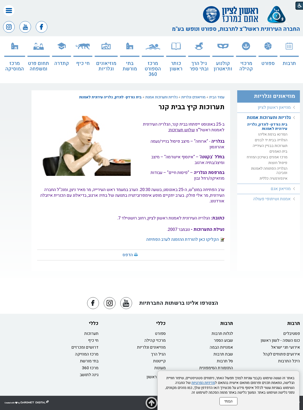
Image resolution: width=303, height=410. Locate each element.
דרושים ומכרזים (84, 347)
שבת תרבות (223, 354)
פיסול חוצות (277, 163)
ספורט (268, 63)
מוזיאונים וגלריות (106, 66)
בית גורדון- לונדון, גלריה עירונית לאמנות (110, 97)
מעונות (160, 368)
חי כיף (83, 63)
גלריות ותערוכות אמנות (161, 97)
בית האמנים (278, 151)
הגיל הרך (158, 354)
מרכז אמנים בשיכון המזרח (267, 157)
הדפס (128, 255)
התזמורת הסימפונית (216, 368)
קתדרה (61, 63)
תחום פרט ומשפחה (38, 66)
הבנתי (228, 401)
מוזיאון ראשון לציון (274, 107)
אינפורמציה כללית (273, 178)
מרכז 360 (90, 368)
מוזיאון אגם (281, 189)
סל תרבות (225, 361)
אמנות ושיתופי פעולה (272, 199)
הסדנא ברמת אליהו (272, 134)
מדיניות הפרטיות (203, 382)
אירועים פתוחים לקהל (281, 354)
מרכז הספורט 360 (153, 69)
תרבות (289, 63)
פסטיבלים (291, 334)
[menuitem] (289, 59)
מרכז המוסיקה (14, 66)
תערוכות (91, 334)
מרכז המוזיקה (86, 354)
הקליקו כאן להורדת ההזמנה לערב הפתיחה (185, 239)
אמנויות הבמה (221, 347)
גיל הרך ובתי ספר (199, 66)
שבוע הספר (223, 340)
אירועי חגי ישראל (285, 347)
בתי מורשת (130, 66)
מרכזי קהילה (246, 66)
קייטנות (159, 361)
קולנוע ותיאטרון (223, 66)
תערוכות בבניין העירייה (270, 146)
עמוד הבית (216, 97)
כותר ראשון (176, 66)
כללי (161, 323)
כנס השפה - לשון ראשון (280, 340)
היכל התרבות (289, 361)
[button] (8, 10)
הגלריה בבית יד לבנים (271, 140)
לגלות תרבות (222, 334)
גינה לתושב (89, 375)
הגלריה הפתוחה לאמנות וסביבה (269, 171)
